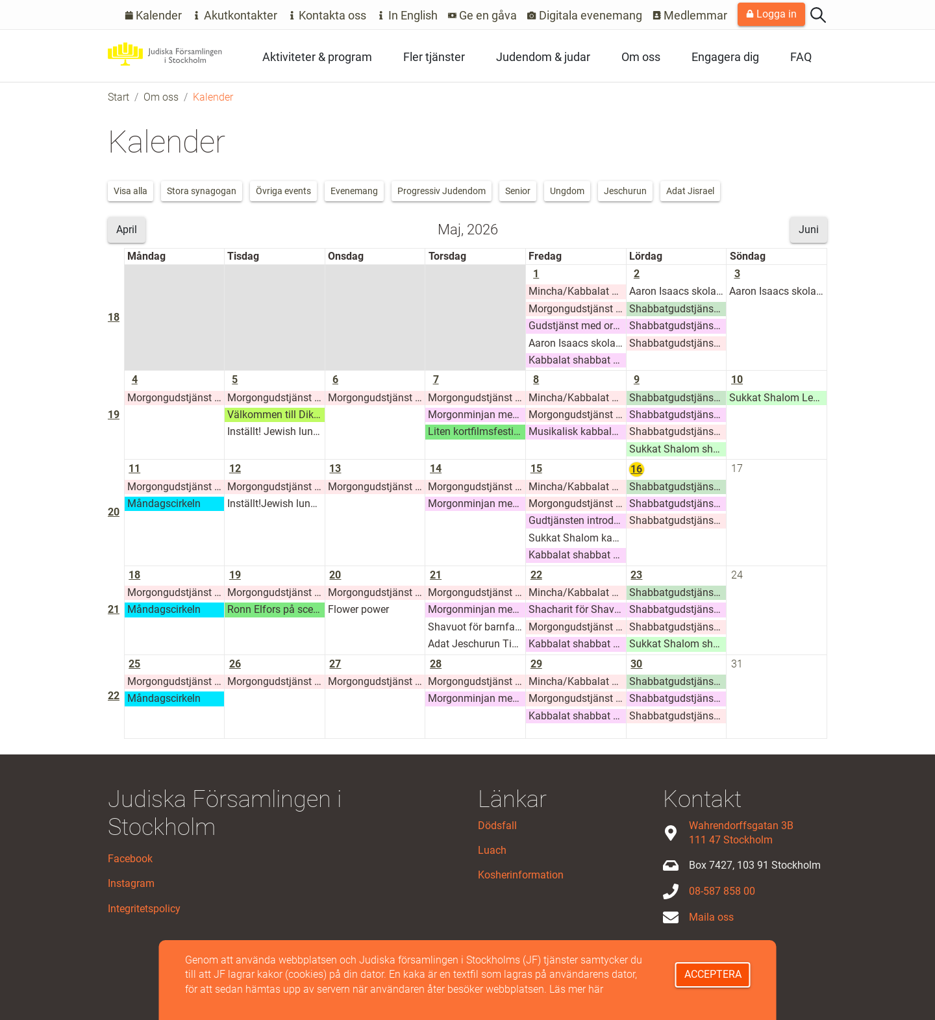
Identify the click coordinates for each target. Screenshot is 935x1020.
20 (113, 512)
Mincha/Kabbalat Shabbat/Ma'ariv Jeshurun (577, 291)
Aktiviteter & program (317, 57)
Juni (809, 229)
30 (636, 664)
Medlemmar (690, 15)
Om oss (640, 57)
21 (113, 609)
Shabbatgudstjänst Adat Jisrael (678, 309)
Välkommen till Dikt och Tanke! (276, 414)
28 (436, 664)
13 (335, 468)
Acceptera (713, 974)
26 (235, 664)
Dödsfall (497, 825)
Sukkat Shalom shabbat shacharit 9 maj (678, 449)
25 (134, 664)
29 (536, 664)
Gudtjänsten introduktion (577, 520)
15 (536, 468)
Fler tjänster (434, 57)
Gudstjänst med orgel (577, 325)
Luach (492, 850)
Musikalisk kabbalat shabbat (577, 431)
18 (113, 317)
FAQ (801, 57)
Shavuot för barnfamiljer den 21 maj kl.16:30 (476, 627)
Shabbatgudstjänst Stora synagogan (678, 325)
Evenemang (354, 191)
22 (536, 575)
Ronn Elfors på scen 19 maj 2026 (276, 609)
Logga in (771, 14)
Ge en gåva (482, 15)
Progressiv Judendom (441, 191)
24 (737, 575)
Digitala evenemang (584, 15)
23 (636, 575)
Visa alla (130, 191)
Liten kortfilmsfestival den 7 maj (476, 431)
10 (737, 379)
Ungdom (567, 191)
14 (436, 468)
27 (335, 664)
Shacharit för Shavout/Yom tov (577, 609)
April (126, 229)
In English (407, 15)
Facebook (130, 858)
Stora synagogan (201, 191)
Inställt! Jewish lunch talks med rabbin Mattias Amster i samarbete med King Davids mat (276, 431)
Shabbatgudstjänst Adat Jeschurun (678, 343)
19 (113, 414)
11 (134, 468)
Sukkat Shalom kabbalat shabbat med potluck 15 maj (577, 538)
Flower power (358, 609)
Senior (517, 191)
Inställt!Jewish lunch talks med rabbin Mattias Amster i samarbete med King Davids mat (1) (276, 503)
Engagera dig (725, 57)
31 (737, 664)
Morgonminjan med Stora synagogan (476, 414)
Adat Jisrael (690, 191)
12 (235, 468)
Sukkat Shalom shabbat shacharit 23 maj (678, 644)
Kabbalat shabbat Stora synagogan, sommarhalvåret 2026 (577, 360)
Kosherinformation (521, 875)
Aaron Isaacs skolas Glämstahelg (577, 343)
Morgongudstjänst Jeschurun (577, 309)
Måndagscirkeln (164, 503)
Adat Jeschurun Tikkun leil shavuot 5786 (476, 644)
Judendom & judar (543, 57)
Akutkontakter (234, 15)
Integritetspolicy (144, 908)
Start (118, 97)
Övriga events (283, 191)
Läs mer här (576, 989)
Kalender (153, 15)
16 (636, 469)
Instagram (131, 883)
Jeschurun (625, 191)
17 (737, 468)
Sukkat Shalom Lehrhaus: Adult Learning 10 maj (778, 398)
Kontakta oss (327, 15)
